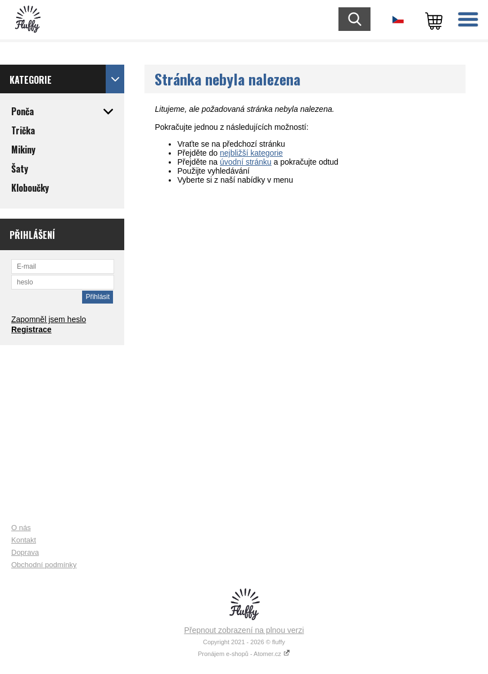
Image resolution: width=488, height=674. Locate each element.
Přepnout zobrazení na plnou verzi (244, 630)
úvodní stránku (246, 161)
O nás (21, 527)
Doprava (25, 552)
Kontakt (23, 540)
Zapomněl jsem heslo (48, 319)
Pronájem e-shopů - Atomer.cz (244, 653)
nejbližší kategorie (251, 152)
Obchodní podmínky (43, 564)
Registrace (31, 329)
